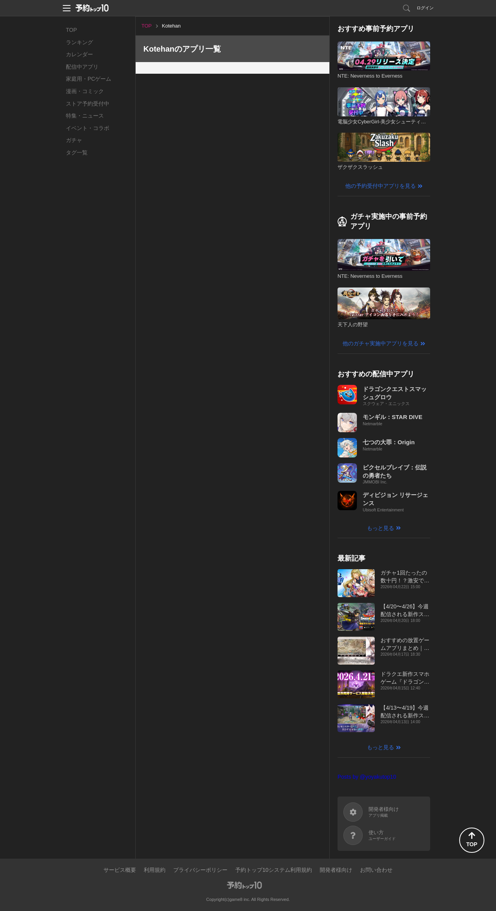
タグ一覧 (77, 152)
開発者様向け (336, 870)
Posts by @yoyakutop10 (367, 777)
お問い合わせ (376, 870)
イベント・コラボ (87, 128)
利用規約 (154, 870)
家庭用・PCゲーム (88, 79)
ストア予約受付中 (87, 103)
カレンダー (79, 54)
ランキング (79, 42)
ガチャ (74, 140)
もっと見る (380, 528)
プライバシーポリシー (200, 870)
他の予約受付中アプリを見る (380, 186)
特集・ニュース (85, 116)
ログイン (425, 7)
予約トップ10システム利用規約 (273, 870)
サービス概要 (119, 870)
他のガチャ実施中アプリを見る (380, 343)
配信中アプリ (82, 67)
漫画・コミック (85, 91)
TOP (71, 30)
